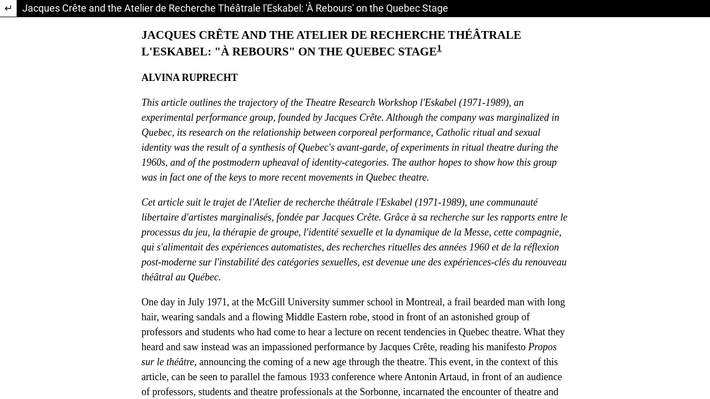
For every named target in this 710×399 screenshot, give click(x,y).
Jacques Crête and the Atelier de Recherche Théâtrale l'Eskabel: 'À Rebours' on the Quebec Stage (235, 8)
